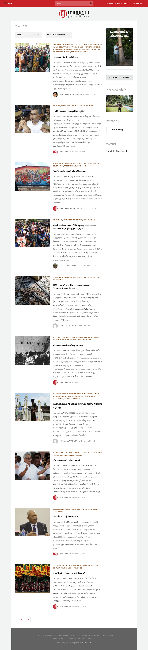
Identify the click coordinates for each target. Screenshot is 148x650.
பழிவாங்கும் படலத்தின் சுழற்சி (71, 110)
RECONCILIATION (79, 49)
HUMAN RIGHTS (96, 44)
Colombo (56, 106)
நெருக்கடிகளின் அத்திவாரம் (69, 345)
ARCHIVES (138, 3)
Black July (57, 337)
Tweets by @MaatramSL (117, 151)
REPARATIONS (91, 49)
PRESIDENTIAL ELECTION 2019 (75, 166)
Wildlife (78, 455)
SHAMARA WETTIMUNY (68, 326)
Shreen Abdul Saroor (69, 94)
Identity (70, 47)
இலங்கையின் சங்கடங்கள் (68, 460)
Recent (126, 77)
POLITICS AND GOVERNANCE (82, 106)
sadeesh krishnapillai (69, 266)
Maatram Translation (69, 208)
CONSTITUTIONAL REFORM (80, 337)
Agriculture (58, 453)
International (89, 220)
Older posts (23, 619)
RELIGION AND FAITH (72, 399)
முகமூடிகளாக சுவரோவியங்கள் (71, 171)
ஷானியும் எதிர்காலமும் (66, 516)
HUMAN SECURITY (59, 47)
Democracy (57, 44)
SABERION (86, 643)
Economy (95, 337)
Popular (113, 77)
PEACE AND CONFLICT (82, 47)
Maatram (64, 152)
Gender (86, 44)
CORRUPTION (66, 106)
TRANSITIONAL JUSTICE (79, 52)
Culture (56, 394)
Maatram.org (116, 129)
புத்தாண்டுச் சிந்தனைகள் (67, 57)
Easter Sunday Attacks (72, 44)
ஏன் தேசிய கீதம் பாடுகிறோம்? (70, 573)
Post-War (68, 49)
